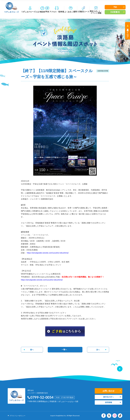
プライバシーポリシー (17, 416)
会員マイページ (127, 32)
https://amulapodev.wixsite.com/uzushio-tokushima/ (48, 253)
